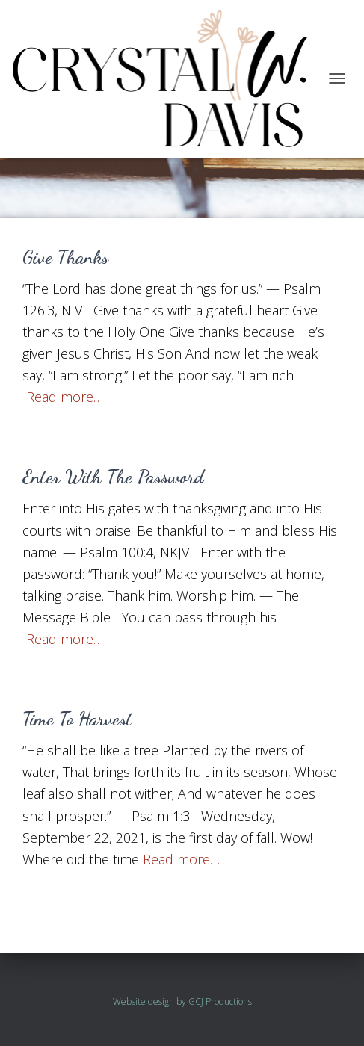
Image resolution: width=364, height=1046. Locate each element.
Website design (143, 1001)
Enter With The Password (113, 476)
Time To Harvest (77, 719)
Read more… (64, 397)
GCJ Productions (220, 1001)
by (181, 1001)
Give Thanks (65, 257)
